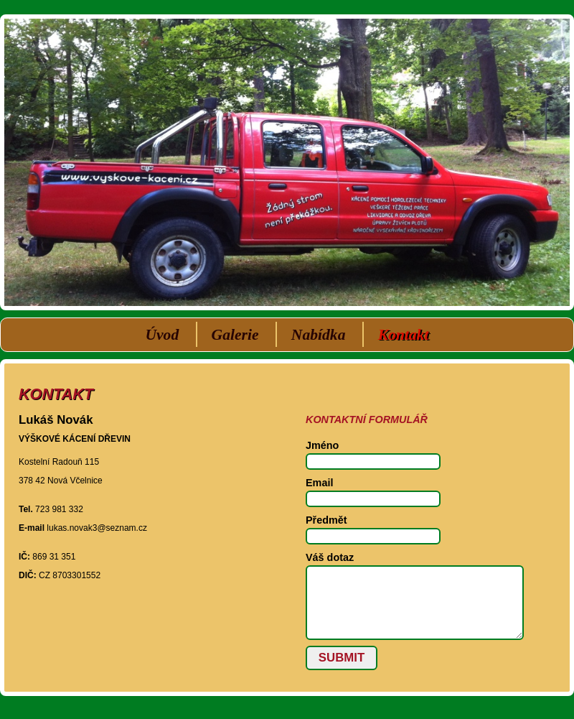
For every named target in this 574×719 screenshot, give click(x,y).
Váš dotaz (330, 557)
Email (319, 482)
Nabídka (318, 334)
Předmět (326, 520)
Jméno (322, 445)
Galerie (235, 334)
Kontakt (403, 334)
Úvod (162, 334)
